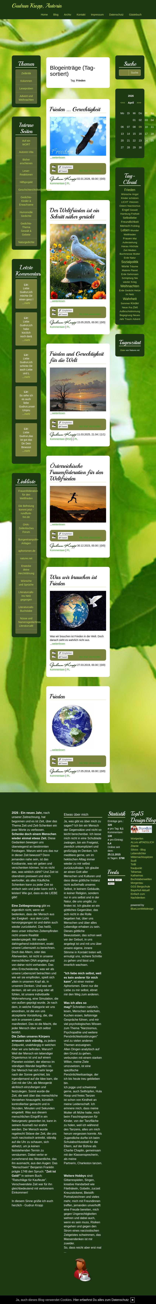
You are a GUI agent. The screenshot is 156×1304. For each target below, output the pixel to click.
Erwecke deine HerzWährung (26, 569)
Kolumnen (26, 80)
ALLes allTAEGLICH (142, 842)
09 (140, 126)
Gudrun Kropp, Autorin (37, 5)
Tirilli (133, 864)
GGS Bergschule (140, 886)
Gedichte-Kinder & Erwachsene (26, 201)
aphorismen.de (27, 550)
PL (68, 183)
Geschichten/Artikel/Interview (35, 189)
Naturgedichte (26, 242)
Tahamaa (136, 871)
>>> (139, 102)
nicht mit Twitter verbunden (54, 171)
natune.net (26, 558)
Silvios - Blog (138, 849)
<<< (122, 102)
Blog (55, 14)
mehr (27, 303)
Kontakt (81, 14)
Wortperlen (137, 838)
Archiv (67, 14)
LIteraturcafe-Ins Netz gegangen (26, 596)
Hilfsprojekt (26, 182)
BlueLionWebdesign (142, 908)
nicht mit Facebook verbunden (54, 167)
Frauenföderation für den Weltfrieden (28, 494)
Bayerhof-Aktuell (140, 890)
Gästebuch (135, 14)
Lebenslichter (138, 853)
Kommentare (57, 183)
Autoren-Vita (26, 152)
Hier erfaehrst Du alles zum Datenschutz (101, 1300)
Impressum (97, 14)
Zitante (135, 845)
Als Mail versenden (90, 170)
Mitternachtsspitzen (142, 857)
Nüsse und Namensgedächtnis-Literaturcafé (29, 622)
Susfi (133, 860)
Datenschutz (116, 14)
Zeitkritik (26, 73)
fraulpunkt (136, 868)
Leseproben (26, 88)
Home (44, 14)
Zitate (122, 350)
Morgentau (137, 882)
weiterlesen (58, 157)
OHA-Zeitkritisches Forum (26, 528)
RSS (69, 439)
